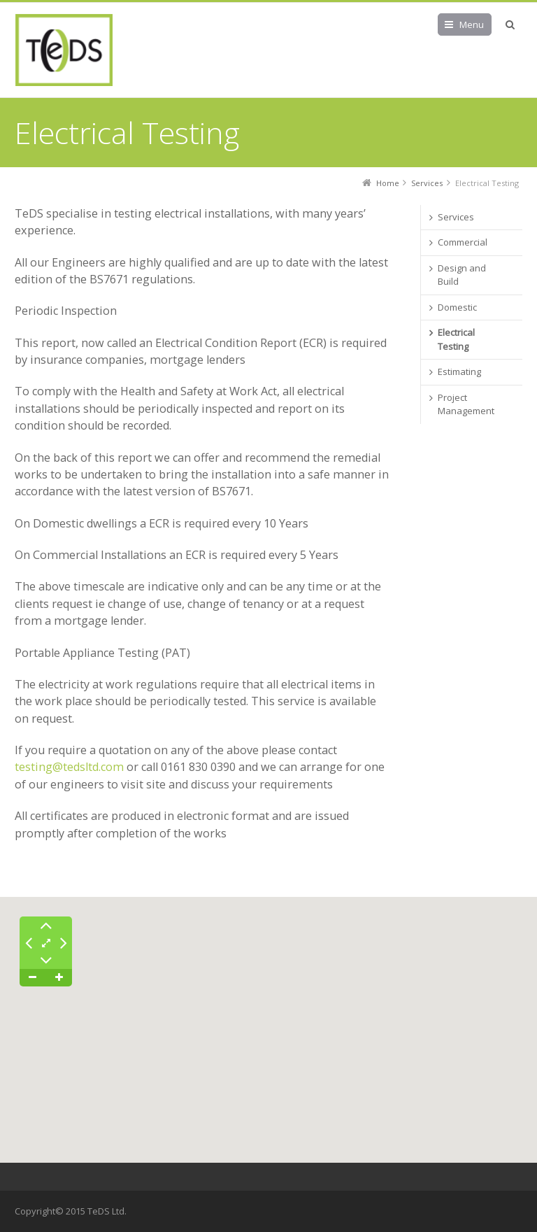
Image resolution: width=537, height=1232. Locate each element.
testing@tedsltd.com (69, 766)
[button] (268, 1122)
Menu (471, 24)
